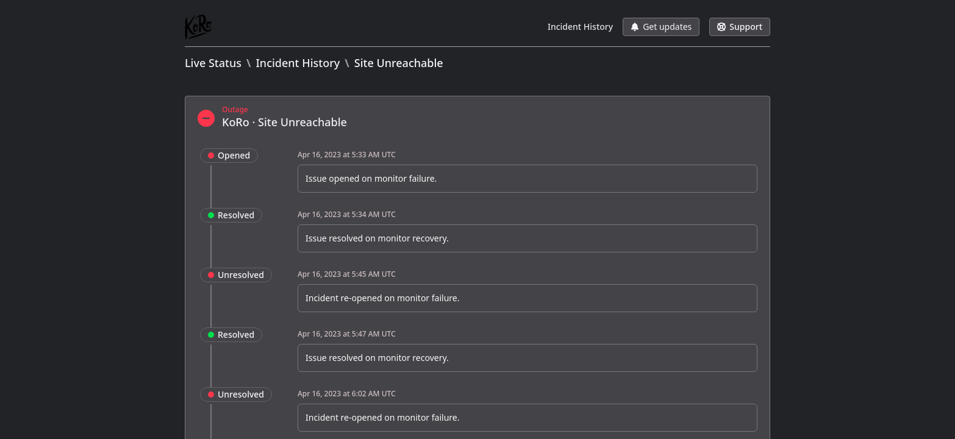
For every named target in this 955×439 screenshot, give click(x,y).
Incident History (580, 26)
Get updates (661, 26)
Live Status (213, 62)
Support (739, 26)
